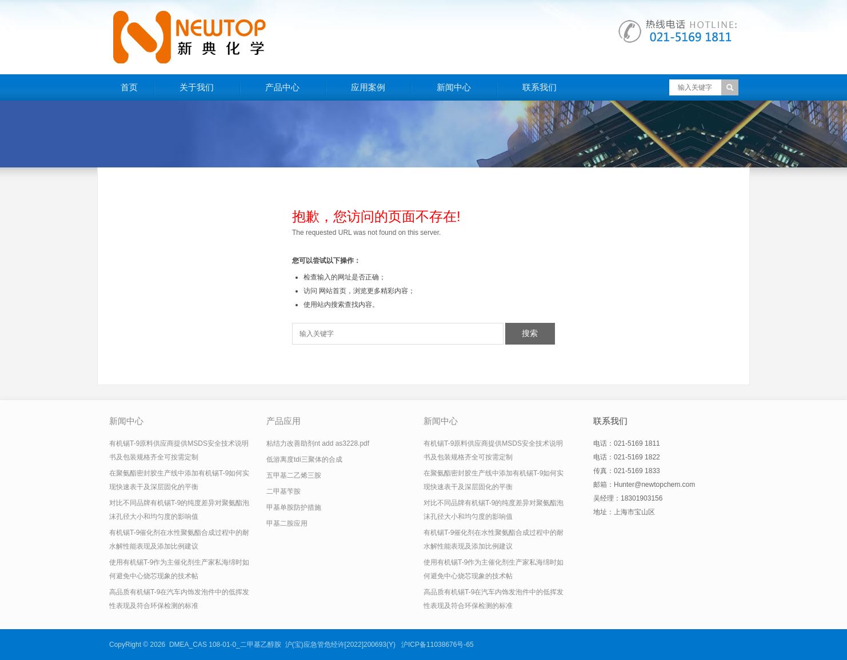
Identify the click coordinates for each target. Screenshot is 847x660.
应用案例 (368, 87)
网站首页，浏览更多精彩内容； (367, 291)
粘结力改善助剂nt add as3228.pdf (317, 443)
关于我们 (196, 87)
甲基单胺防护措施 (293, 507)
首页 (129, 87)
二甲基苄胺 (283, 491)
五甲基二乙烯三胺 (293, 475)
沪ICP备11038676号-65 (437, 645)
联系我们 (539, 87)
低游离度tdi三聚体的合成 (304, 459)
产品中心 (282, 87)
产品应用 (283, 421)
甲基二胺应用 (286, 523)
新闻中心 (454, 87)
